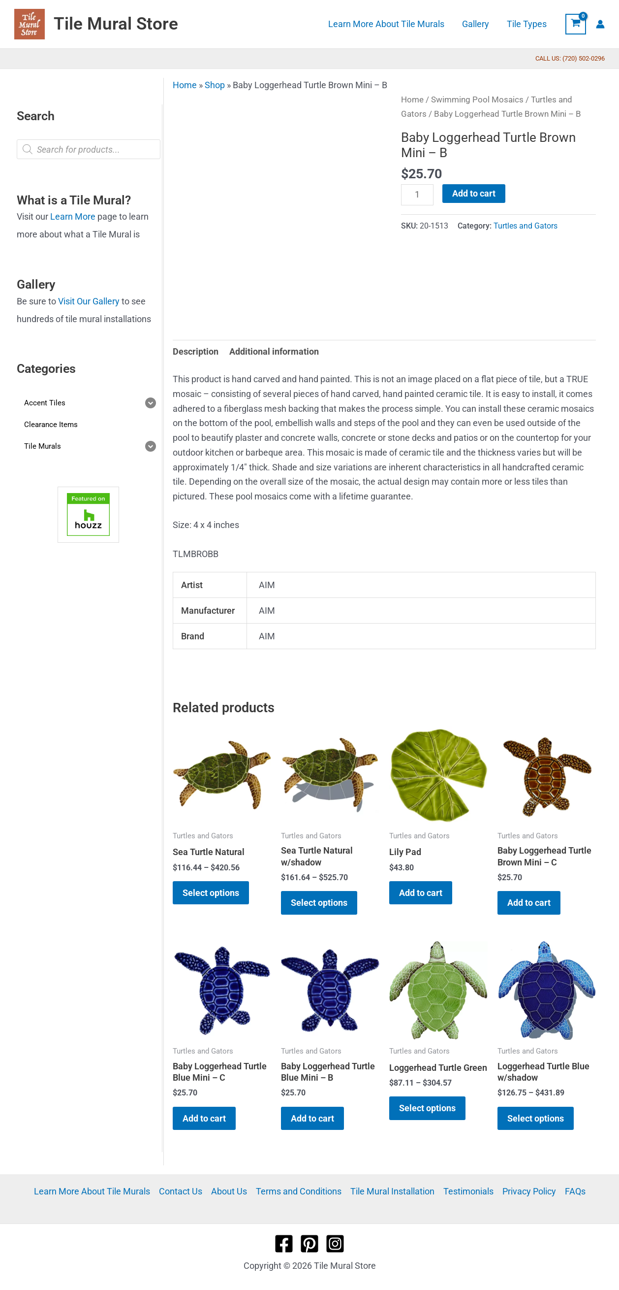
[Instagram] (335, 1244)
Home (185, 85)
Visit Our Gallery (89, 301)
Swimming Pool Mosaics (477, 99)
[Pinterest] (309, 1244)
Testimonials (468, 1191)
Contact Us (180, 1191)
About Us (229, 1191)
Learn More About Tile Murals (92, 1191)
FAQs (575, 1191)
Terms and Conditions (298, 1191)
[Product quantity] (417, 194)
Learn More (72, 216)
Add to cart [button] (420, 893)
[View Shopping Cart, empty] (575, 24)
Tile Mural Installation (392, 1191)
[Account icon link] (600, 24)
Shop (215, 85)
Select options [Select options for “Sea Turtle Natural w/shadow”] (319, 902)
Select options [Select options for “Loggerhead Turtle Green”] (427, 1108)
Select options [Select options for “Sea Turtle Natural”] (211, 893)
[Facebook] (284, 1244)
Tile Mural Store (116, 24)
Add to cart (473, 193)
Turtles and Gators (525, 226)
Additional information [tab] (274, 351)
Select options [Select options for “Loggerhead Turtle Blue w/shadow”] (535, 1118)
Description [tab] (195, 351)
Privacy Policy (529, 1191)
